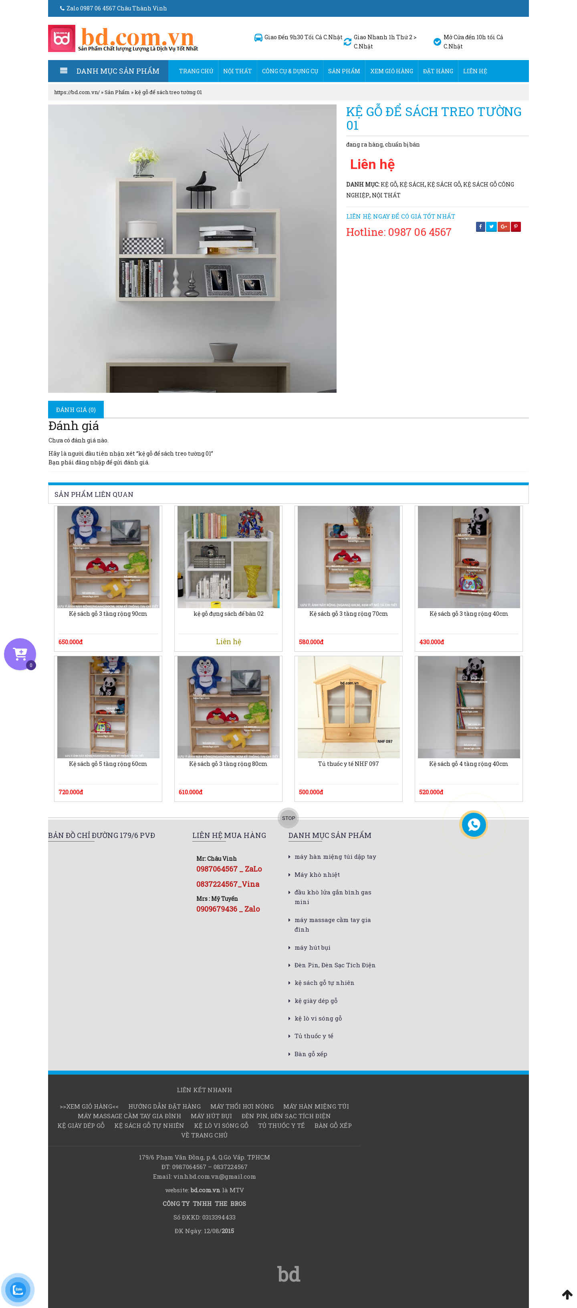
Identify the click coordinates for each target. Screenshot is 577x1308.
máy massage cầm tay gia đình (129, 1116)
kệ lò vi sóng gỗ (318, 1018)
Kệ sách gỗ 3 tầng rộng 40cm (469, 613)
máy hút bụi (313, 947)
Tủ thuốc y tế (314, 1036)
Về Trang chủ (204, 1135)
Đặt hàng (438, 71)
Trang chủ (196, 71)
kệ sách (412, 184)
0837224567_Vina (227, 884)
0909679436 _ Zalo (228, 909)
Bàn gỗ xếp (311, 1054)
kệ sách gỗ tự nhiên (325, 982)
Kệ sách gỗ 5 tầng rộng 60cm (108, 764)
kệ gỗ (389, 184)
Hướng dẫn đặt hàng (164, 1106)
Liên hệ (475, 71)
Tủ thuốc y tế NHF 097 (348, 764)
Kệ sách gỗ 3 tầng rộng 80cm (228, 764)
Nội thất (237, 71)
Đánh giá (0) (76, 410)
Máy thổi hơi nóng (242, 1106)
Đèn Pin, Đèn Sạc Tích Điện (335, 965)
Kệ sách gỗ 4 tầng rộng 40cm (468, 764)
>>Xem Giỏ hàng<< (89, 1106)
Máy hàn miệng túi (316, 1106)
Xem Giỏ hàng (391, 71)
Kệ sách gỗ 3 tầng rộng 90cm (108, 613)
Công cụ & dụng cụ (290, 71)
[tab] (76, 409)
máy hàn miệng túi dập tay (335, 856)
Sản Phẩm (344, 71)
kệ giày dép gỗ (316, 1001)
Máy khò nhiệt (317, 874)
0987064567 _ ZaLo (229, 869)
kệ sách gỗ (444, 184)
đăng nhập (90, 462)
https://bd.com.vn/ (77, 92)
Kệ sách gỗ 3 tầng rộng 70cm (348, 613)
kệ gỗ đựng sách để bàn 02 (229, 613)
